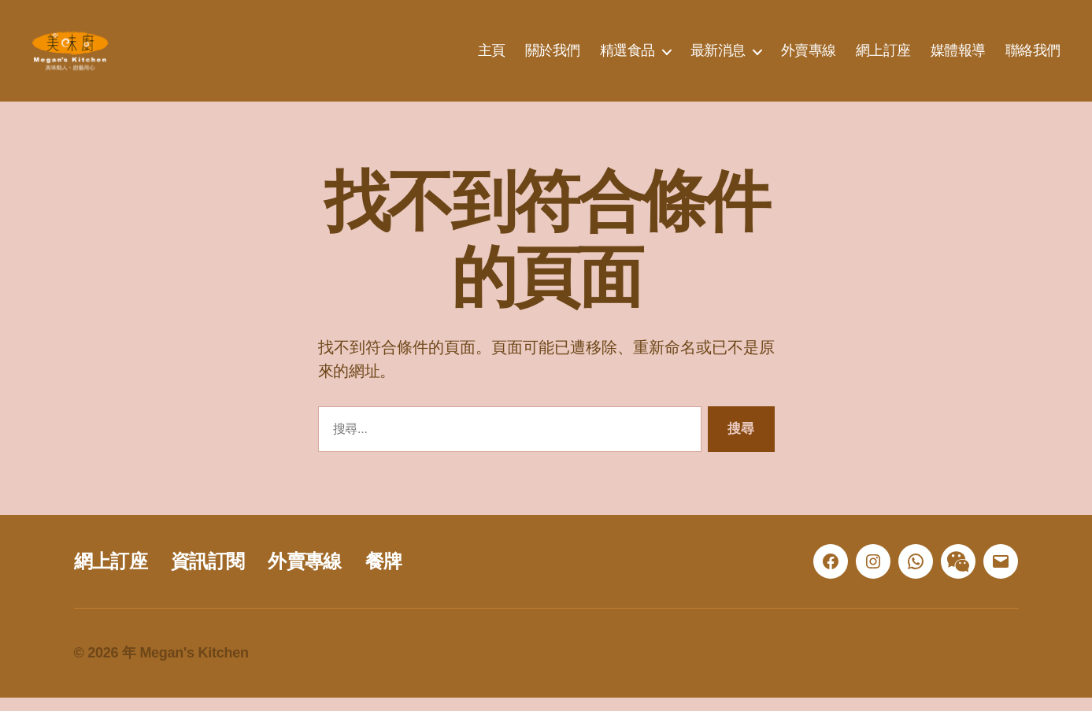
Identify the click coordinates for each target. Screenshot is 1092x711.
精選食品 (627, 57)
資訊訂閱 (207, 574)
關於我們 (552, 57)
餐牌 (383, 574)
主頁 (491, 57)
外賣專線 (808, 57)
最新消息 (718, 57)
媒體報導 (958, 57)
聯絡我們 (1033, 57)
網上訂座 (883, 57)
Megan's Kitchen (193, 666)
